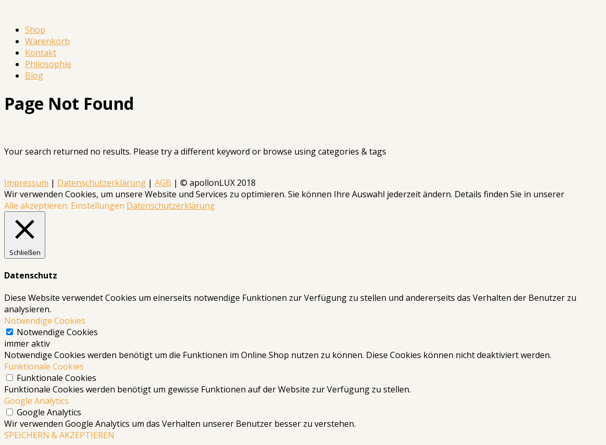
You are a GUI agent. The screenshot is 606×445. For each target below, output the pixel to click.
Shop (35, 29)
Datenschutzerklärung (101, 182)
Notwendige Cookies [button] (44, 320)
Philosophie (48, 64)
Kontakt (40, 52)
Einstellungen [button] (97, 205)
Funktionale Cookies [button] (44, 366)
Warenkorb (47, 41)
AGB (163, 182)
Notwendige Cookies (57, 332)
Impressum (26, 182)
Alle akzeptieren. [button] (36, 205)
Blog (34, 75)
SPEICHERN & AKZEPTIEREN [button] (59, 435)
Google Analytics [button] (36, 400)
